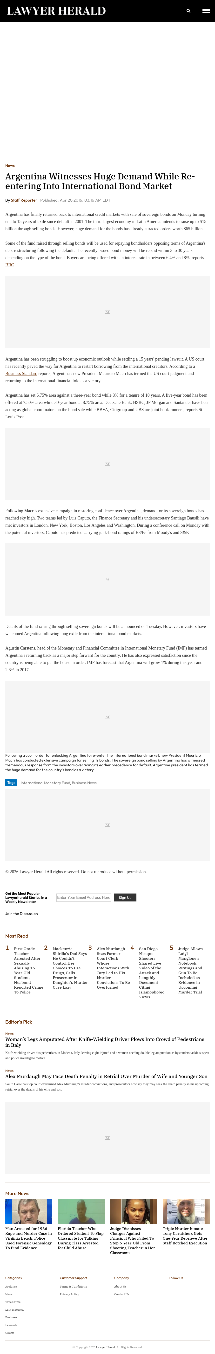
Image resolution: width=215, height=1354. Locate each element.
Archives (11, 1286)
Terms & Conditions (73, 1286)
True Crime (12, 1302)
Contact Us (121, 1294)
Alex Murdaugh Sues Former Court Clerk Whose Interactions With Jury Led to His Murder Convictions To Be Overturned (113, 968)
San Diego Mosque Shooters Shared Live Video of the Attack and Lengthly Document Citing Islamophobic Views (151, 972)
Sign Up (125, 897)
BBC (9, 265)
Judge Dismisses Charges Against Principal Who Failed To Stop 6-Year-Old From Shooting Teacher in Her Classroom (132, 1240)
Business (11, 1317)
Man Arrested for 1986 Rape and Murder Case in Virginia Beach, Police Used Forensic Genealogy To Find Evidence (28, 1238)
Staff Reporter (24, 200)
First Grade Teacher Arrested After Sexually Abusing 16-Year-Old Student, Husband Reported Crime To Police (28, 970)
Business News (84, 782)
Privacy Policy (69, 1294)
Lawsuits (11, 1325)
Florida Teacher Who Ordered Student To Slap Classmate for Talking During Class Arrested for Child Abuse (81, 1238)
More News (17, 1193)
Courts (9, 1332)
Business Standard (21, 373)
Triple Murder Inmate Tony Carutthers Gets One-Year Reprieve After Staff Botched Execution (185, 1235)
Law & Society (14, 1309)
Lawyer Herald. (106, 1347)
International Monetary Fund (45, 782)
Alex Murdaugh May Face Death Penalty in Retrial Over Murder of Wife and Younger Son (106, 1076)
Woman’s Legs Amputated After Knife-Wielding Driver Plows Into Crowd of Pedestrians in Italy (104, 1042)
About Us (120, 1286)
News (10, 165)
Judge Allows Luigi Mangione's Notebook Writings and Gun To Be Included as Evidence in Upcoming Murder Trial (190, 970)
